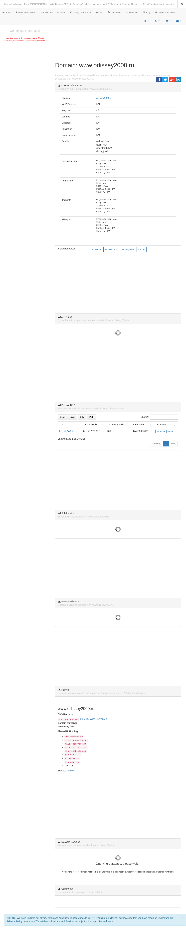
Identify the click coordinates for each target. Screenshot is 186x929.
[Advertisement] (25, 67)
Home (7, 12)
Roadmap (131, 12)
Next (173, 443)
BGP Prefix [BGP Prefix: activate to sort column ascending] (91, 424)
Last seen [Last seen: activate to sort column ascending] (138, 424)
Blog (146, 12)
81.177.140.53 (66, 431)
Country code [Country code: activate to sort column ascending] (116, 424)
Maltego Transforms (80, 12)
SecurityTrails (127, 249)
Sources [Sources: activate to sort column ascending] (161, 424)
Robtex (141, 249)
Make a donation (165, 12)
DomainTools (111, 249)
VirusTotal (96, 249)
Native (170, 431)
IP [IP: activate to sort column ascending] (62, 424)
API (99, 12)
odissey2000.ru (104, 98)
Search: (159, 417)
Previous (156, 443)
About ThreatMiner (25, 12)
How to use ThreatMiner (52, 12)
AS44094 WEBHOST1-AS (93, 719)
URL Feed (114, 12)
